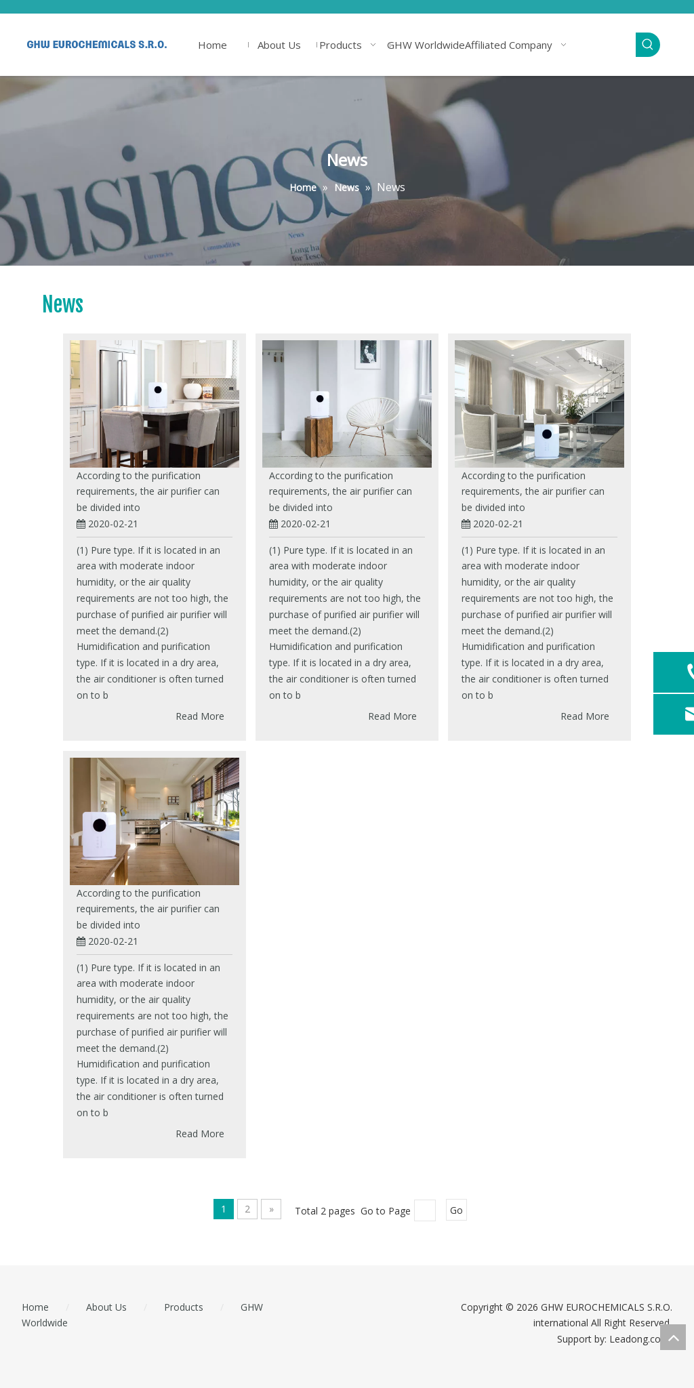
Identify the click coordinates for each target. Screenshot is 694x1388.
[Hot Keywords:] (648, 45)
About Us (106, 1307)
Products (183, 1307)
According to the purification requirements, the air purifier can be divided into (148, 491)
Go (456, 1210)
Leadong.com (639, 1338)
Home (35, 1307)
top (673, 1337)
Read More (200, 716)
